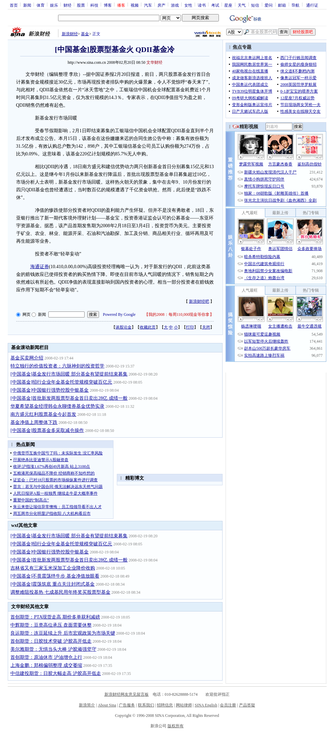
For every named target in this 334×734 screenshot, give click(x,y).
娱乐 (54, 5)
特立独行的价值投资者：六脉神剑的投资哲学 (57, 366)
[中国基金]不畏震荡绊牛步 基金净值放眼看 (54, 576)
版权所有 (176, 726)
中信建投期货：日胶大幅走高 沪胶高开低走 (55, 673)
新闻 (27, 5)
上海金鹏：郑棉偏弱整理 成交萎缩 (46, 665)
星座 (228, 5)
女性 (188, 5)
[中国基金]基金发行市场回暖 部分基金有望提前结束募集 (69, 374)
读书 (202, 5)
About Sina (107, 705)
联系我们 (146, 705)
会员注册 (228, 705)
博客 (108, 5)
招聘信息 (165, 705)
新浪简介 (87, 705)
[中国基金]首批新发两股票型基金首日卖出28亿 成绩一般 (69, 398)
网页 (26, 314)
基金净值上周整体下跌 (33, 422)
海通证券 (39, 266)
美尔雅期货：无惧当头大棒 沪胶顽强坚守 (53, 649)
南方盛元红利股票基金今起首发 (43, 414)
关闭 (206, 327)
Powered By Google (119, 314)
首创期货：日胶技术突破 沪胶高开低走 (51, 641)
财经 (67, 5)
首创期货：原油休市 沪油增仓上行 (46, 657)
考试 (215, 5)
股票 (81, 5)
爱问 (269, 5)
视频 (135, 5)
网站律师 (184, 705)
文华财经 (154, 62)
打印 (190, 327)
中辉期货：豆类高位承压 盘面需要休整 (51, 625)
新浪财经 (70, 34)
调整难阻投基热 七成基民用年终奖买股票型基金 (60, 592)
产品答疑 (247, 705)
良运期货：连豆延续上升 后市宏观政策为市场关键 (62, 633)
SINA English (206, 705)
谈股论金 (123, 327)
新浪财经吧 (199, 301)
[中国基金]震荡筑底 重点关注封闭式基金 (52, 584)
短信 (255, 5)
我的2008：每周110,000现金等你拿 (179, 314)
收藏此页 (148, 327)
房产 (161, 5)
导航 (295, 5)
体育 (41, 5)
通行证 (312, 5)
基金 (85, 34)
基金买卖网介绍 (26, 357)
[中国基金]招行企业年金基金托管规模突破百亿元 (61, 382)
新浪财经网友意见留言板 (126, 694)
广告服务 (127, 705)
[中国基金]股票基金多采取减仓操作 (47, 430)
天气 (242, 5)
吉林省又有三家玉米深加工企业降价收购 (52, 568)
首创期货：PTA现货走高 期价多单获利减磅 (55, 617)
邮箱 (282, 5)
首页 (14, 5)
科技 (94, 5)
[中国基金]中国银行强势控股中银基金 (49, 390)
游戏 (175, 5)
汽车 (148, 5)
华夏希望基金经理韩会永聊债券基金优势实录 (57, 406)
